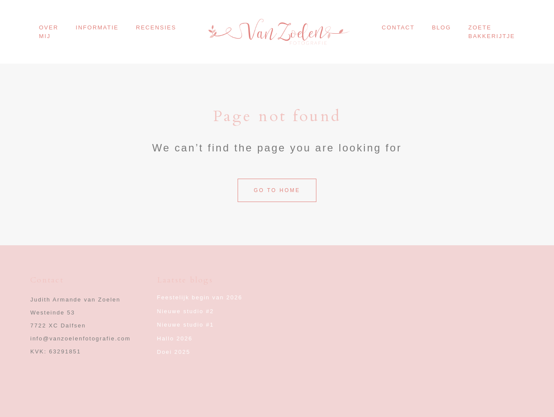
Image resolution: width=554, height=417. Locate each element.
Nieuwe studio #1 (185, 324)
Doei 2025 (173, 352)
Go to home (277, 190)
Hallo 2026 (175, 338)
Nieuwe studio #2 (185, 311)
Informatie (97, 27)
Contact (398, 27)
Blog (441, 27)
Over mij (48, 31)
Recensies (156, 27)
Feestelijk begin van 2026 (199, 297)
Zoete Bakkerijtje (491, 31)
